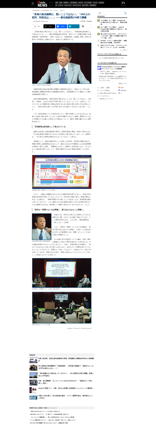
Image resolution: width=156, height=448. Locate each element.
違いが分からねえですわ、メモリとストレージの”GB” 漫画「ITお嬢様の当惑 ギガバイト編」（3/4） (114, 36)
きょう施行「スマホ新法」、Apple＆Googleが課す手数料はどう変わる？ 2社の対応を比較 (114, 29)
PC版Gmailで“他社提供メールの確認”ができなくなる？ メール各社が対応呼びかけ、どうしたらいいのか (113, 78)
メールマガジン (105, 96)
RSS (122, 87)
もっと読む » (123, 50)
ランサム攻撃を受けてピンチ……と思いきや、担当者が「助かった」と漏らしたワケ (53, 420)
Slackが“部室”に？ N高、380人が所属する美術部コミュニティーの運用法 (65, 388)
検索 (125, 13)
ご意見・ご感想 (105, 87)
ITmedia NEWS (35, 10)
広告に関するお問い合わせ (108, 93)
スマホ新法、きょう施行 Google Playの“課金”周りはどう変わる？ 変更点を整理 (114, 22)
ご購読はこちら (122, 83)
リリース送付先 (105, 90)
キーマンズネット (53, 408)
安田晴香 (83, 21)
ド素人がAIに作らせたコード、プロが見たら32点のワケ (45, 411)
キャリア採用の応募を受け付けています (111, 58)
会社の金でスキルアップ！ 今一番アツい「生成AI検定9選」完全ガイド (49, 414)
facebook (123, 90)
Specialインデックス (106, 99)
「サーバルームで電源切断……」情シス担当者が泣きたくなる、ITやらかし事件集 (52, 417)
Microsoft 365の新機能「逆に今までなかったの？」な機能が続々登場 (49, 423)
